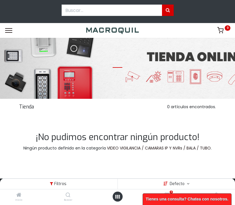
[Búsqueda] (168, 10)
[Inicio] (18, 195)
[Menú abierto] (117, 196)
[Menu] (9, 30)
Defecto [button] (178, 183)
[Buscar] (68, 195)
